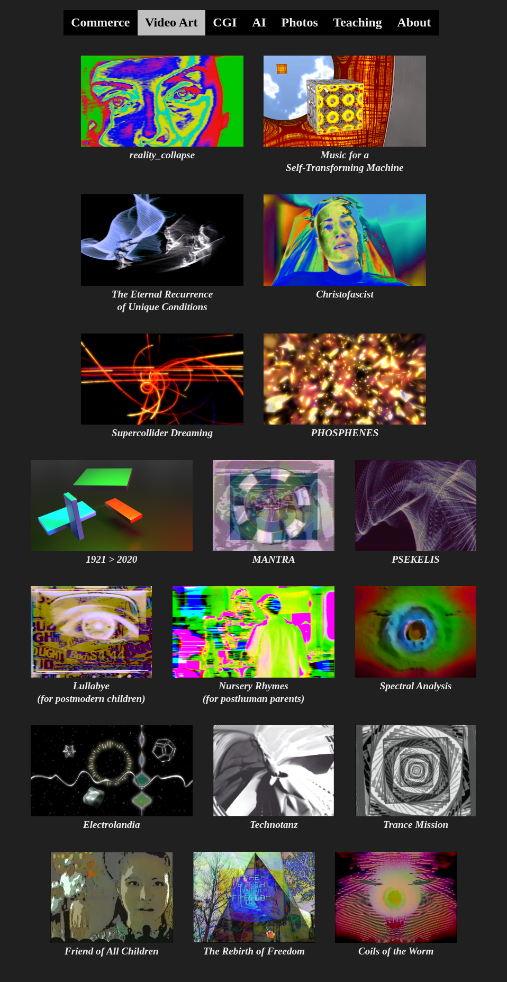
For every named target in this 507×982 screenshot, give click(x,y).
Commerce (100, 22)
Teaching (357, 22)
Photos (300, 22)
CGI (225, 22)
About (414, 22)
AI (259, 22)
